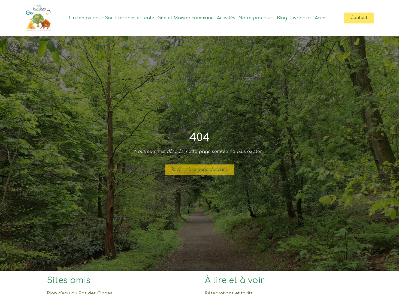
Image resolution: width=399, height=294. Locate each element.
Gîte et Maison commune (185, 18)
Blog (281, 18)
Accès (320, 18)
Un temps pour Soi (89, 18)
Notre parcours (255, 18)
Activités (225, 18)
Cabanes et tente (134, 18)
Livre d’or (300, 18)
